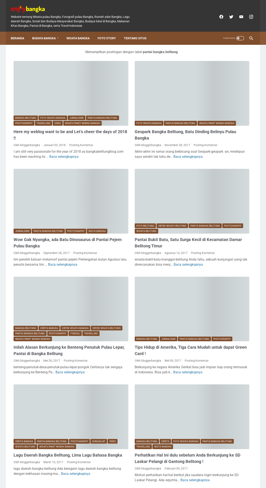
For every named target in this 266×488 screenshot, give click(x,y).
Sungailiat (21, 389)
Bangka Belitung (25, 87)
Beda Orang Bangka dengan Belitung (220, 252)
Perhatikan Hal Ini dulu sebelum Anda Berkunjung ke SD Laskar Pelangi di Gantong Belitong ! (132, 409)
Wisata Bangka (80, 31)
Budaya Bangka (46, 31)
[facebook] (218, 12)
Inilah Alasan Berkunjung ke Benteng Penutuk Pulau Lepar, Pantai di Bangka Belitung (50, 311)
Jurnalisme (76, 87)
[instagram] (247, 12)
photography (57, 92)
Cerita (127, 389)
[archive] (202, 376)
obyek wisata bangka (75, 280)
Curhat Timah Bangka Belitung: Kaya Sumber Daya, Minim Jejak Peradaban (220, 303)
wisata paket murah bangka (43, 98)
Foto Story (109, 31)
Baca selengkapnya (28, 141)
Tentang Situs (138, 31)
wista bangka (23, 194)
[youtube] (237, 12)
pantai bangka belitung (30, 92)
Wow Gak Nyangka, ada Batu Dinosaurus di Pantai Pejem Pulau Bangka (46, 208)
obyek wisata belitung (134, 183)
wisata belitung (108, 194)
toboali (41, 291)
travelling (77, 92)
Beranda (20, 31)
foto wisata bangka (52, 87)
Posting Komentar (25, 124)
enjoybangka (138, 481)
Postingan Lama (158, 454)
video (18, 98)
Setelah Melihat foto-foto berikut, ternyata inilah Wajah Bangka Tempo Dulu (220, 150)
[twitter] (228, 12)
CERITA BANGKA (49, 280)
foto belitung (107, 183)
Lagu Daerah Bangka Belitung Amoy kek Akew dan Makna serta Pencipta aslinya (220, 94)
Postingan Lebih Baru (32, 454)
